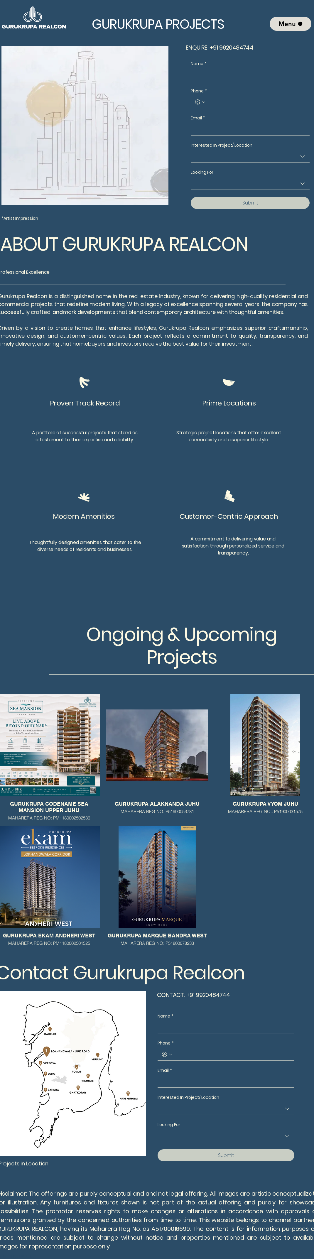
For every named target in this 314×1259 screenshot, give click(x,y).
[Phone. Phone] (256, 102)
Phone (199, 91)
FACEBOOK (21, 1256)
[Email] (248, 129)
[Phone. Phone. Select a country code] (200, 102)
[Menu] (290, 24)
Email (198, 118)
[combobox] (250, 157)
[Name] (248, 75)
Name (199, 64)
